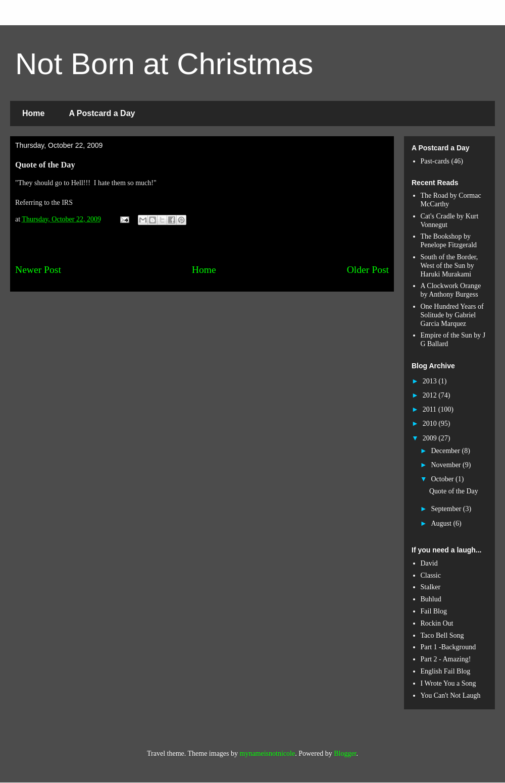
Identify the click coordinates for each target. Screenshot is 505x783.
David (429, 563)
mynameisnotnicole (267, 753)
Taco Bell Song (442, 635)
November (447, 465)
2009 (431, 438)
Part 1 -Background (448, 647)
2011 (430, 409)
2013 (431, 381)
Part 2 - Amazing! (446, 659)
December (446, 451)
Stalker (431, 587)
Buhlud (431, 599)
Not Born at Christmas (164, 64)
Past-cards (435, 161)
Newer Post (38, 269)
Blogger (345, 753)
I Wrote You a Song (448, 683)
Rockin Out (437, 623)
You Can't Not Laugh (451, 695)
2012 (431, 395)
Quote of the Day (453, 491)
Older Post (368, 269)
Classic (431, 575)
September (447, 509)
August (442, 523)
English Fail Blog (446, 671)
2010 (431, 423)
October (443, 479)
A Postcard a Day (102, 113)
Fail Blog (434, 611)
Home (33, 113)
